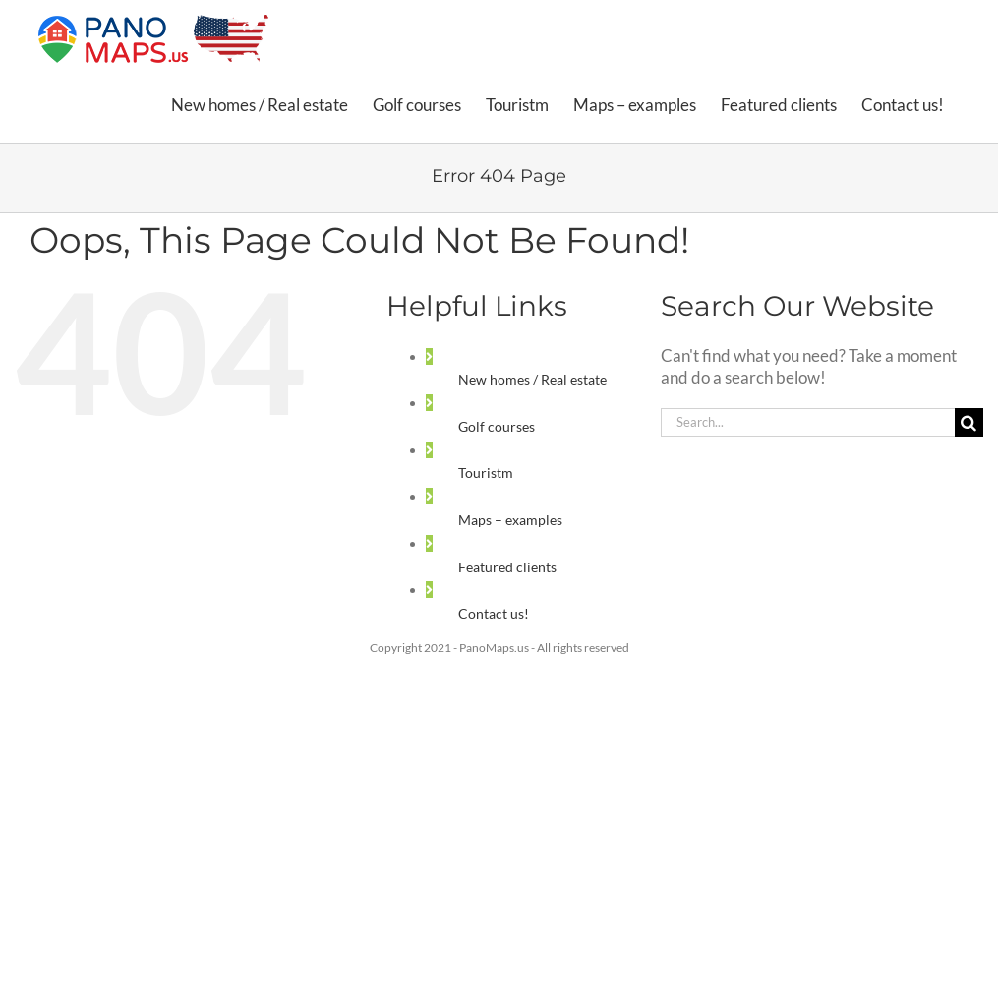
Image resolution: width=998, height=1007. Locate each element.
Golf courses (496, 426)
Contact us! (493, 613)
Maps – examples (510, 519)
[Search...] (808, 422)
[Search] (969, 422)
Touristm (485, 472)
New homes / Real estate (532, 379)
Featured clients (507, 567)
